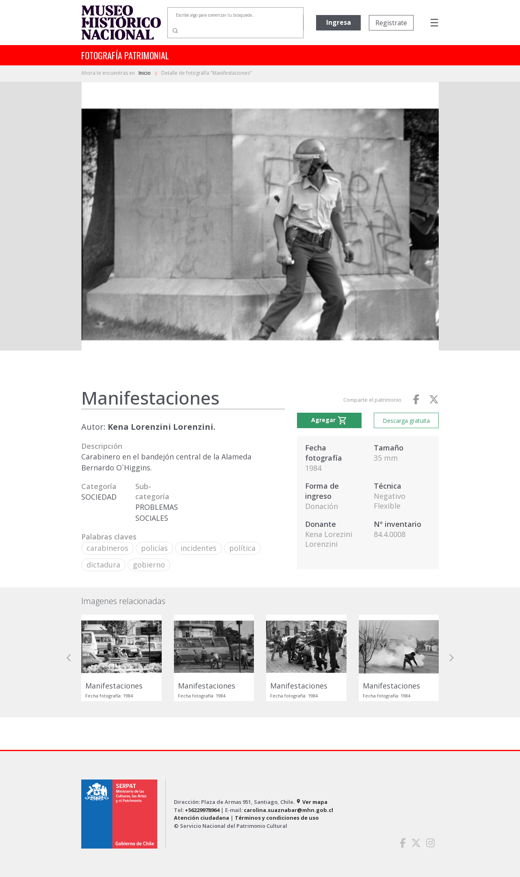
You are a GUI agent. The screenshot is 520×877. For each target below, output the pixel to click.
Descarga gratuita (406, 420)
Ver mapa (311, 802)
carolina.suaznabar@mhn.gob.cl (288, 810)
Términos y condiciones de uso (277, 817)
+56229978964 (202, 810)
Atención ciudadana (201, 817)
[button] (69, 658)
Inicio (145, 72)
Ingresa (338, 22)
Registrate (391, 22)
